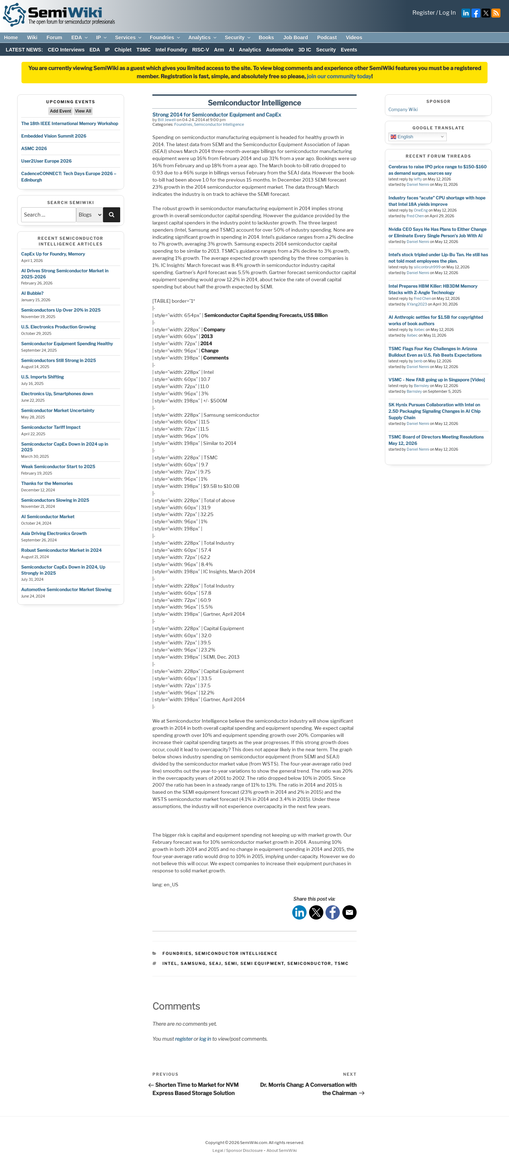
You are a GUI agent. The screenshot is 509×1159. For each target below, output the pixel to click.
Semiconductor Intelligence (219, 124)
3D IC (304, 50)
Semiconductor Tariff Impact (50, 427)
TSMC (143, 50)
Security (238, 37)
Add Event (60, 111)
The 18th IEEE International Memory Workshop (69, 123)
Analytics (202, 37)
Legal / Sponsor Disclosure (238, 1150)
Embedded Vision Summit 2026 (53, 136)
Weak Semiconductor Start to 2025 (58, 466)
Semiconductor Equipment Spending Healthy (67, 343)
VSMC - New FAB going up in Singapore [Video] (436, 379)
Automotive (280, 50)
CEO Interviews (66, 50)
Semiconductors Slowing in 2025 (55, 500)
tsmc (341, 963)
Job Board (295, 37)
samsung (193, 963)
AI (231, 50)
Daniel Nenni (418, 184)
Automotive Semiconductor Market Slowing (66, 589)
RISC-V (200, 50)
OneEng (421, 210)
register (183, 1039)
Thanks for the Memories (47, 483)
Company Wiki (403, 109)
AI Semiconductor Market (47, 516)
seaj (215, 963)
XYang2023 (417, 304)
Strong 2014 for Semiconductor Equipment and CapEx (216, 115)
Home (11, 37)
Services (129, 37)
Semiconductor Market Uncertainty (57, 410)
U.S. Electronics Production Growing (58, 327)
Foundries (165, 37)
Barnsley (421, 385)
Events (349, 50)
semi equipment (262, 963)
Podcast (327, 37)
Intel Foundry (171, 50)
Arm (219, 50)
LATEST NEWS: (24, 50)
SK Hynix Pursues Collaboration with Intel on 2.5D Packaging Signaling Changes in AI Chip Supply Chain (434, 411)
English (402, 136)
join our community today (339, 76)
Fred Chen (415, 216)
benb (418, 361)
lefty (418, 179)
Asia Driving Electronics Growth (54, 533)
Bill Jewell (167, 119)
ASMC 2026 (34, 148)
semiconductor (309, 963)
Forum (54, 37)
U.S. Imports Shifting (42, 377)
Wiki (32, 37)
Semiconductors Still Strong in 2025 (58, 360)
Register (423, 12)
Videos (354, 37)
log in (205, 1039)
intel (169, 963)
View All (83, 111)
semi (231, 963)
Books (266, 37)
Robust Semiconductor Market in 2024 (61, 550)
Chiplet (122, 50)
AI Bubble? (32, 293)
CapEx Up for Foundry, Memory (53, 254)
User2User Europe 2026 (46, 161)
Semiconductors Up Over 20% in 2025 (61, 310)
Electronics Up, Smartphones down (57, 393)
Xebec (419, 329)
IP (102, 37)
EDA (80, 37)
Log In (447, 12)
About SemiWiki (281, 1150)
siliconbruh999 (427, 267)
